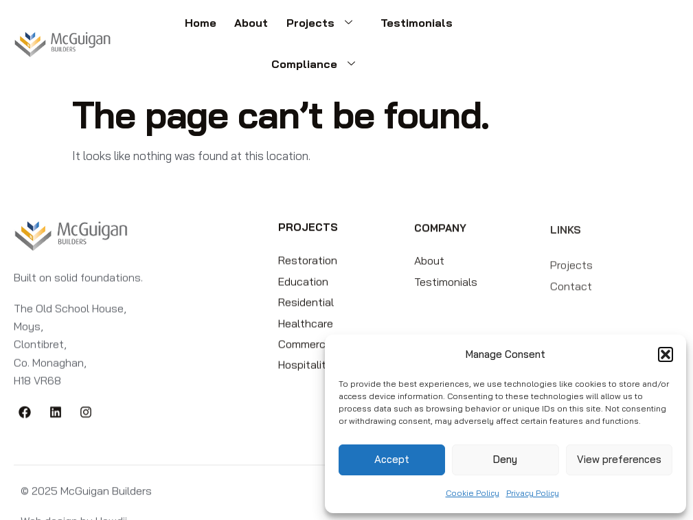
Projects (270, 26)
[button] (665, 354)
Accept (391, 459)
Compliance (455, 26)
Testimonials (358, 26)
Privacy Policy (532, 493)
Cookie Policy (472, 493)
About (201, 26)
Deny (505, 459)
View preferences (619, 459)
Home (155, 26)
